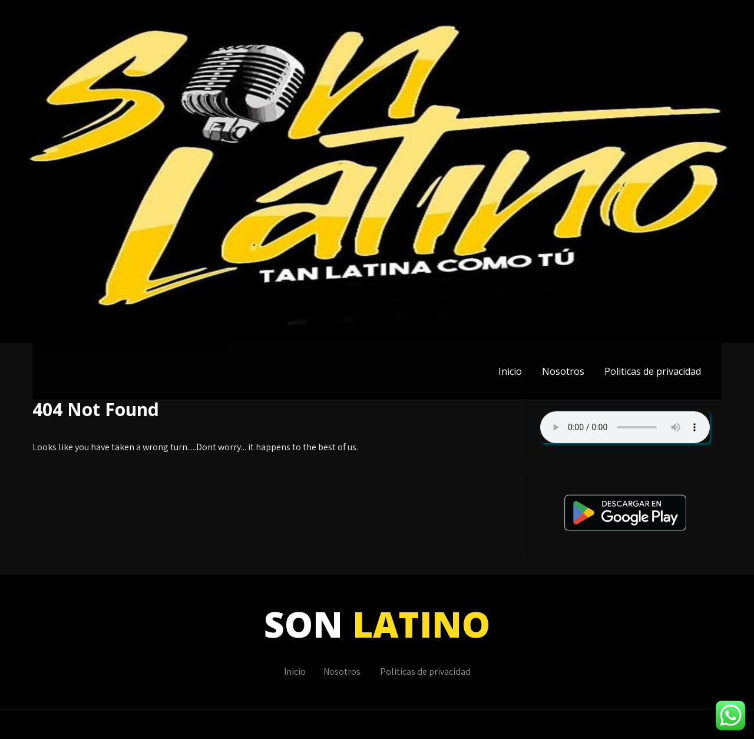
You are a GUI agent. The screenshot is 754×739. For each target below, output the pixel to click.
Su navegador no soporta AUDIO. (625, 427)
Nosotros (563, 371)
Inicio (510, 371)
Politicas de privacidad (652, 371)
